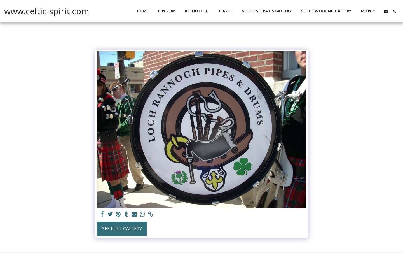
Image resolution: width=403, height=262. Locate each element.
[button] (386, 11)
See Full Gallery (122, 228)
